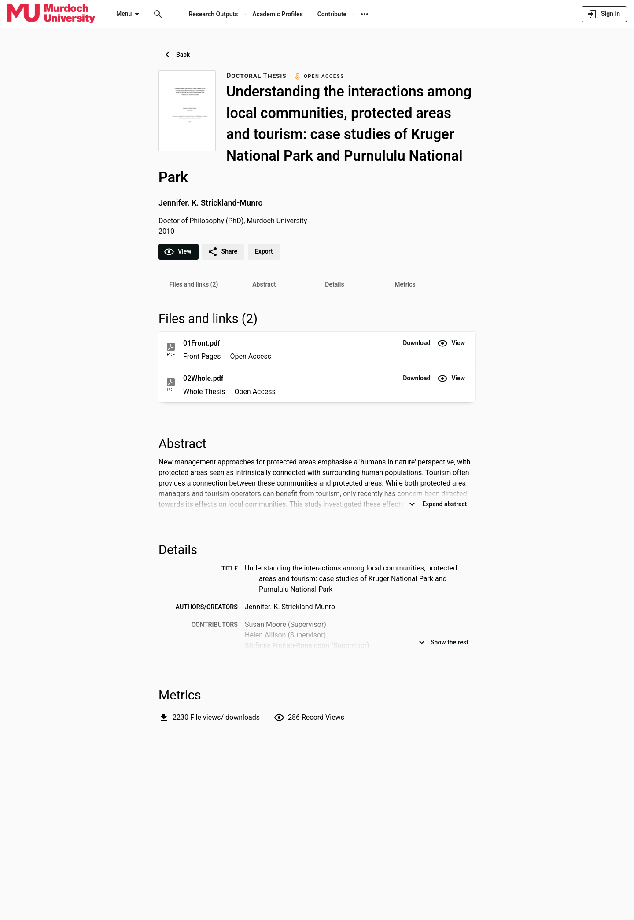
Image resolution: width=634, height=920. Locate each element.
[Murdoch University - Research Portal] (51, 13)
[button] (416, 343)
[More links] (364, 14)
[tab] (193, 284)
